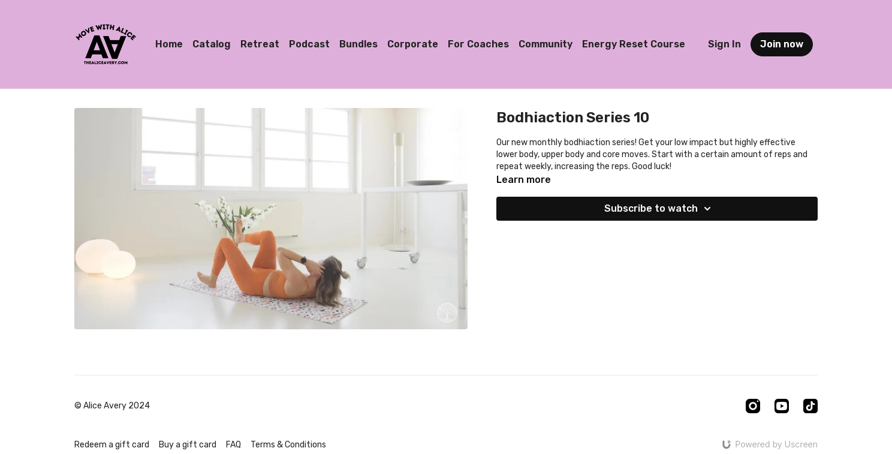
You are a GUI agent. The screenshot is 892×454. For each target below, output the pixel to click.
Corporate (412, 44)
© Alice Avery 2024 (112, 406)
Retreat (259, 44)
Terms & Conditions (288, 445)
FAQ (233, 445)
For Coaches (478, 44)
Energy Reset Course (633, 44)
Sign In (724, 44)
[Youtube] (782, 406)
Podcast (309, 44)
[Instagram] (753, 406)
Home (169, 44)
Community (545, 44)
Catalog (211, 44)
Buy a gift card (187, 445)
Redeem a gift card (111, 445)
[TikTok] (810, 406)
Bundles (358, 44)
